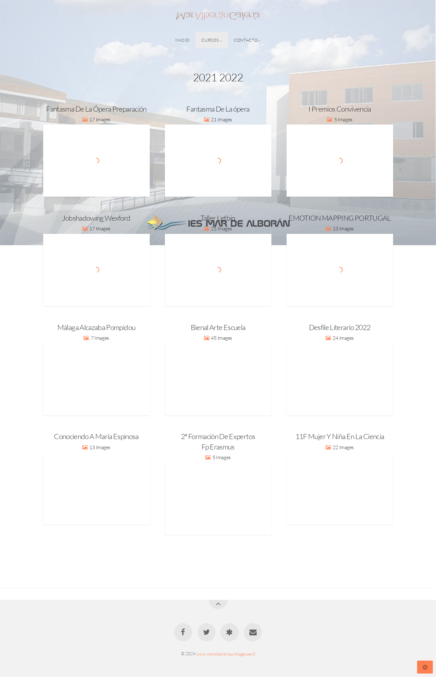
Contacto (246, 40)
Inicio (182, 40)
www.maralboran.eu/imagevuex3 (225, 653)
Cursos (210, 40)
